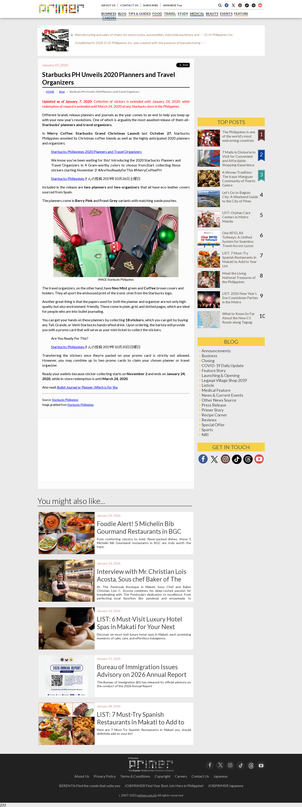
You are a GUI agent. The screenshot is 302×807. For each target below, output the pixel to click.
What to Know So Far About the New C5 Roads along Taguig (238, 317)
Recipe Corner (214, 414)
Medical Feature (216, 390)
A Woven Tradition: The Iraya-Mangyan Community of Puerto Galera (238, 178)
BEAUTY (212, 13)
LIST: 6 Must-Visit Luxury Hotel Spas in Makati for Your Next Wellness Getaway (139, 626)
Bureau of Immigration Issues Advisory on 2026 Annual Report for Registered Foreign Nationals (142, 674)
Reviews (209, 419)
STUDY (183, 13)
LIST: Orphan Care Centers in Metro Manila (236, 216)
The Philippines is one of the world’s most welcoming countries (238, 136)
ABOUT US (108, 5)
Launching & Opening (220, 375)
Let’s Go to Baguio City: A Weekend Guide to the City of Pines (240, 196)
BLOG (122, 13)
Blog (62, 91)
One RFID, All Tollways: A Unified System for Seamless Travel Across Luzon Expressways (238, 241)
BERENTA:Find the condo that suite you (89, 785)
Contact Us (200, 776)
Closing (208, 360)
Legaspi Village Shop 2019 (224, 380)
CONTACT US (129, 5)
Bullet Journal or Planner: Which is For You (87, 387)
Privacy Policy (105, 776)
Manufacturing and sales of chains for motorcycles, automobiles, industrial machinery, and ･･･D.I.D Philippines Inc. (153, 35)
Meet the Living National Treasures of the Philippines (239, 277)
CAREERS (109, 18)
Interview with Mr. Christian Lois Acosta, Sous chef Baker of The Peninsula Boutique (141, 579)
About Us (81, 776)
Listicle (208, 385)
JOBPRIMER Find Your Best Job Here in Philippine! (164, 785)
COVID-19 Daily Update (223, 365)
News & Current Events (222, 395)
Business (209, 355)
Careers (181, 776)
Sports (207, 429)
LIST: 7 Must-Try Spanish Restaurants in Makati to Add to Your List (140, 722)
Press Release (214, 404)
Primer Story (213, 409)
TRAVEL (170, 13)
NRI (205, 434)
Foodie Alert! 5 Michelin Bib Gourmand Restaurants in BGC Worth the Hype (139, 531)
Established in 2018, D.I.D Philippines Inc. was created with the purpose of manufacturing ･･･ (141, 43)
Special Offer (213, 424)
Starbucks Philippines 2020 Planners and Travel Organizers (96, 151)
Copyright (162, 776)
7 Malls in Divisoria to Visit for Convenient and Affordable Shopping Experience (239, 158)
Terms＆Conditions (135, 776)
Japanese (220, 776)
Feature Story (214, 370)
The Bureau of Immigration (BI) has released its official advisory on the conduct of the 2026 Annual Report (144, 684)
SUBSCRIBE (150, 5)
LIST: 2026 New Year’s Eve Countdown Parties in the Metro (240, 297)
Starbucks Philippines (67, 178)
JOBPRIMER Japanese (225, 785)
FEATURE (241, 13)
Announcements (216, 350)
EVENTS (226, 13)
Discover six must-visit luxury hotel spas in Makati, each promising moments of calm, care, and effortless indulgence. (144, 636)
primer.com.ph (147, 795)
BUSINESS (108, 13)
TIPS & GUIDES (139, 13)
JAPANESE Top (172, 5)
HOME (50, 91)
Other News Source (219, 400)
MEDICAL (197, 13)
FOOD (157, 13)
